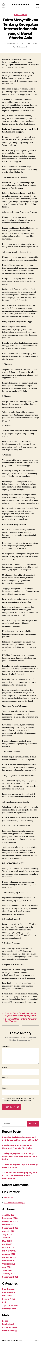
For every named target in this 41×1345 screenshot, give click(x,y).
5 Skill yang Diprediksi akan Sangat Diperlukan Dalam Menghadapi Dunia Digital (19, 1156)
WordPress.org (9, 1331)
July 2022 (7, 1267)
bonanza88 (8, 1197)
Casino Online (8, 1292)
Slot (4, 1302)
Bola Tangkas (8, 1289)
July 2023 (7, 1234)
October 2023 (8, 1225)
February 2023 (9, 1251)
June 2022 (7, 1270)
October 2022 (8, 1264)
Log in (5, 1321)
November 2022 (9, 1260)
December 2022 (9, 1257)
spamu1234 (13, 43)
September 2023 (10, 1228)
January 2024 (9, 1215)
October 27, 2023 (30, 43)
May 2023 (7, 1241)
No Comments (22, 47)
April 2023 (7, 1244)
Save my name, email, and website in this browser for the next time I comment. (19, 1100)
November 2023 (10, 1221)
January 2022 (8, 1273)
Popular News (20, 14)
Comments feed (9, 1327)
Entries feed (8, 1324)
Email (5, 1078)
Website (5, 1088)
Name (5, 1067)
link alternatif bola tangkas (14, 1202)
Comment (6, 1047)
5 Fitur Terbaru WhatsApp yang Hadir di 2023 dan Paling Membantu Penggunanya (20, 1175)
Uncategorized (9, 1309)
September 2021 (10, 1277)
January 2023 (9, 1254)
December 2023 (10, 1218)
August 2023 (8, 1231)
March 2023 (8, 1247)
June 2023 (7, 1238)
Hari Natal (6, 1295)
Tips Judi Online (9, 1305)
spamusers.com (20, 4)
